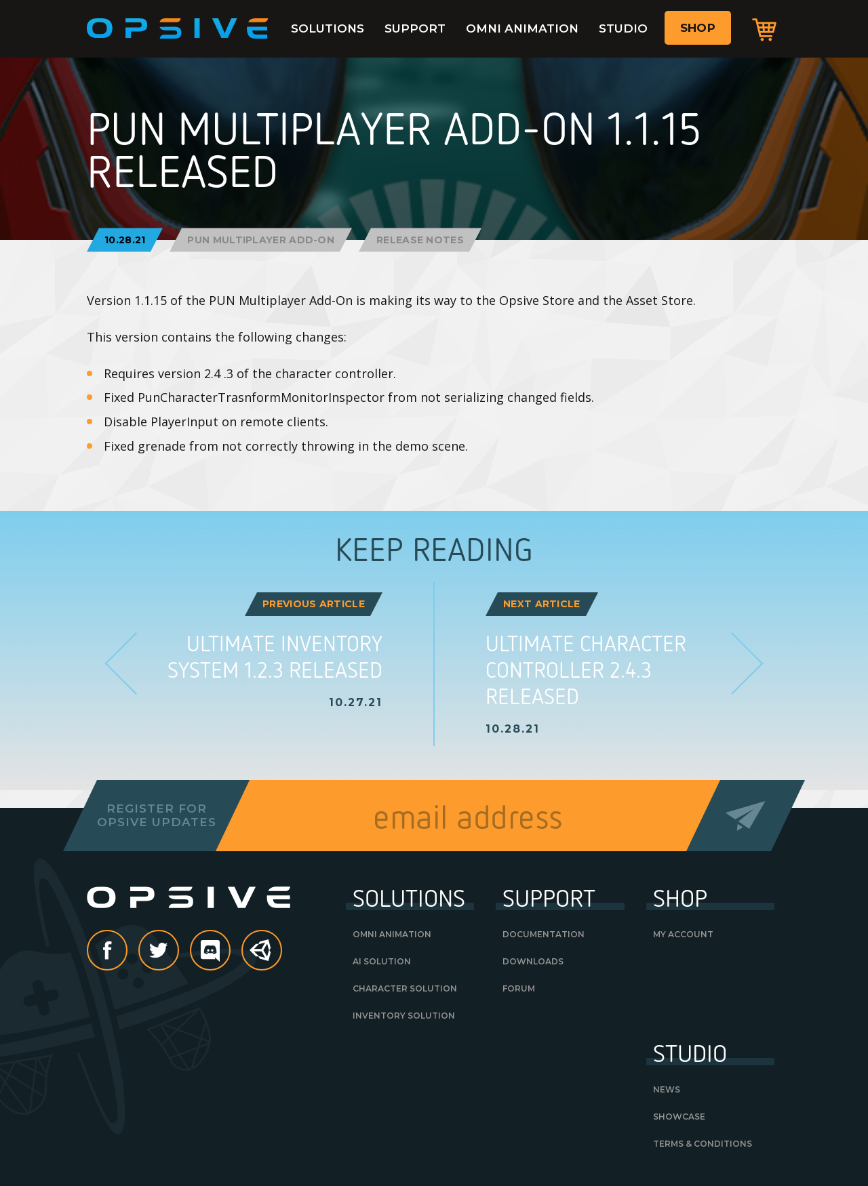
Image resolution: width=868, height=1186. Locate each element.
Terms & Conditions (702, 1144)
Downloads (533, 961)
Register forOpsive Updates (156, 815)
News (666, 1089)
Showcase (679, 1116)
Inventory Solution (404, 1015)
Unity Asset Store (262, 957)
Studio (623, 28)
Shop (697, 28)
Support (415, 28)
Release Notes (420, 240)
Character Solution (405, 988)
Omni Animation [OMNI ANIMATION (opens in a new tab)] (392, 934)
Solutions (327, 28)
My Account (683, 934)
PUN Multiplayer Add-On (260, 240)
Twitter (178, 951)
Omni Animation (522, 28)
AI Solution (382, 961)
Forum (518, 988)
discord (230, 951)
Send (745, 816)
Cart (764, 29)
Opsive (178, 28)
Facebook (126, 951)
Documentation (543, 934)
